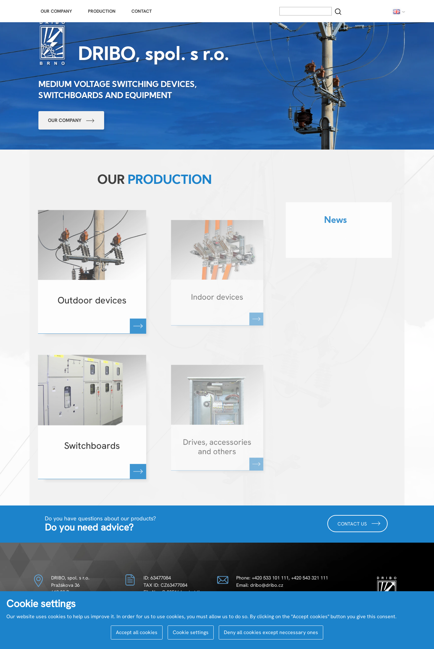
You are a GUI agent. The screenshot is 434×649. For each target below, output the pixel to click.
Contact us (359, 523)
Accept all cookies (136, 632)
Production (102, 11)
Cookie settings (191, 632)
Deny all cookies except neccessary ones (271, 632)
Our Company (56, 11)
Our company (71, 120)
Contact (141, 11)
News (335, 221)
